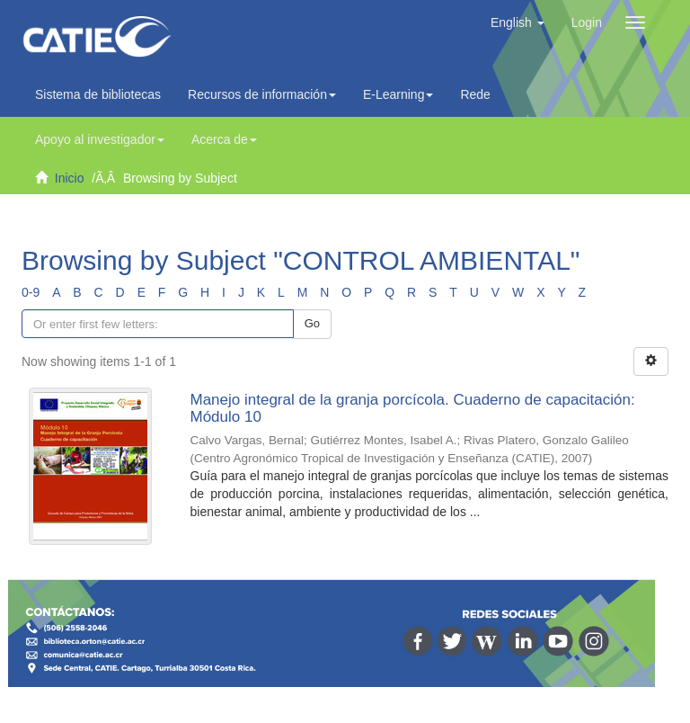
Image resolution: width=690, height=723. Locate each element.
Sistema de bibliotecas (98, 94)
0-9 (31, 292)
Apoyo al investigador (99, 139)
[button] (517, 22)
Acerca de (224, 139)
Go (312, 323)
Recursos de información (262, 94)
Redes (482, 94)
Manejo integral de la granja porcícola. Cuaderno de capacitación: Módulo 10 (412, 408)
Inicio (69, 178)
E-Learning (398, 94)
